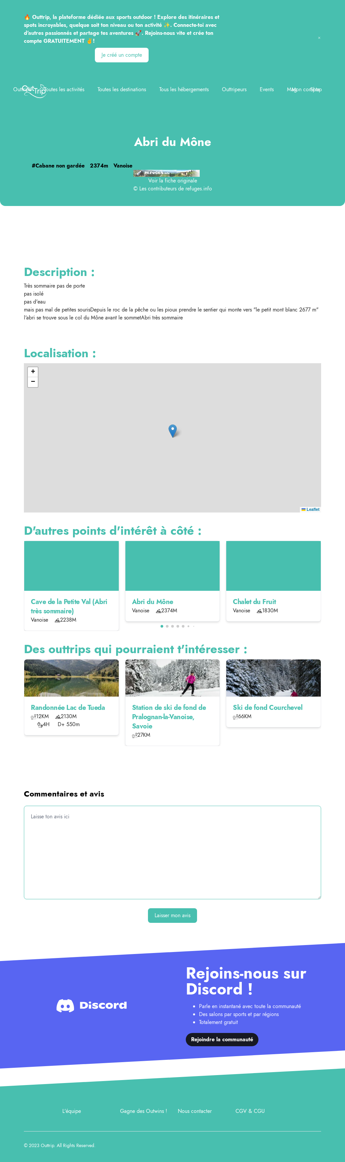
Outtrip (47, 1145)
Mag (292, 89)
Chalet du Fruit (254, 602)
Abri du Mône (152, 602)
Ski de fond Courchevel (267, 708)
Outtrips (22, 89)
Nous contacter (195, 1111)
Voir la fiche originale (172, 180)
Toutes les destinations (122, 89)
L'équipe (71, 1111)
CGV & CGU (250, 1111)
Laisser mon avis (172, 915)
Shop (316, 89)
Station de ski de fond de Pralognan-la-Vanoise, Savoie (169, 717)
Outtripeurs (234, 89)
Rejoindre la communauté (222, 1039)
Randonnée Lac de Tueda (68, 708)
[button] (173, 431)
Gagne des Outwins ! (143, 1111)
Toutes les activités (64, 89)
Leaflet (310, 509)
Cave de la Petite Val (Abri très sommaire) (69, 606)
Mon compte (306, 89)
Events (267, 89)
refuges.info (198, 188)
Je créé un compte (122, 55)
